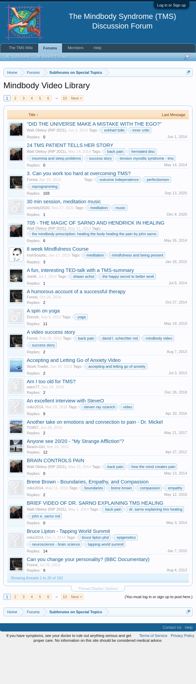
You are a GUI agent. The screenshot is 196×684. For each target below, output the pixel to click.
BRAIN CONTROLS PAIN (55, 496)
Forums (50, 48)
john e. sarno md (45, 552)
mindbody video (158, 374)
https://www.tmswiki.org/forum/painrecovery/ (66, 104)
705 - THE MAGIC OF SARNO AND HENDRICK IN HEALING (95, 258)
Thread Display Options (98, 625)
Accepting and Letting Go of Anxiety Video (74, 396)
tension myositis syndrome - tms (146, 194)
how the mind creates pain (152, 503)
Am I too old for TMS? (51, 417)
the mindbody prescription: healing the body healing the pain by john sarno (93, 269)
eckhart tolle (113, 166)
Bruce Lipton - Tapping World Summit (68, 567)
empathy (174, 524)
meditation (98, 243)
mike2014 (35, 443)
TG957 (32, 463)
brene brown (120, 524)
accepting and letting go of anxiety (116, 402)
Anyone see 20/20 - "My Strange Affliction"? (75, 477)
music (120, 243)
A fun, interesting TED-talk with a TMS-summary (80, 306)
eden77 (33, 423)
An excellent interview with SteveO (65, 437)
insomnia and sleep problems (55, 194)
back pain (114, 187)
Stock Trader (37, 402)
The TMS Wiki (21, 48)
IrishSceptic (36, 291)
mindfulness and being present (136, 291)
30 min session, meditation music (64, 237)
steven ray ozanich (98, 443)
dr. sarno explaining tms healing (155, 545)
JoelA (31, 312)
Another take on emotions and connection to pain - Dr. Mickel (95, 458)
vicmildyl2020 (38, 243)
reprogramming (44, 222)
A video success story (51, 367)
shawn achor (82, 312)
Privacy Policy (182, 672)
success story (99, 194)
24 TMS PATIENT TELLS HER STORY (70, 181)
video (126, 443)
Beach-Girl (36, 483)
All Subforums (18, 57)
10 (64, 134)
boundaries (92, 524)
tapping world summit (105, 580)
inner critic (140, 166)
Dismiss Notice (186, 88)
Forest (32, 215)
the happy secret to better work (127, 312)
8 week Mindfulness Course (58, 284)
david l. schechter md (119, 374)
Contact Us (172, 663)
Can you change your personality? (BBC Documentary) (88, 595)
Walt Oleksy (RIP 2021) (46, 166)
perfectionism (157, 215)
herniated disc (142, 187)
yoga (81, 353)
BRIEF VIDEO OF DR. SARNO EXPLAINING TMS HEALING (95, 539)
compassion (149, 524)
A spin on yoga (43, 346)
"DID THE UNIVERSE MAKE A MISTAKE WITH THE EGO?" (94, 159)
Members (75, 48)
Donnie (33, 353)
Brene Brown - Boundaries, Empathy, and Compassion (88, 518)
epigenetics (125, 573)
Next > (76, 134)
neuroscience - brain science (55, 580)
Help (98, 48)
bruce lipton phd (94, 573)
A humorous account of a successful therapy (76, 327)
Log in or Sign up (171, 5)
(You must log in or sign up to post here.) (159, 633)
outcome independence (118, 215)
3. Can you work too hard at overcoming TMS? (79, 209)
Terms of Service (153, 672)
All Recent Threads (52, 57)
